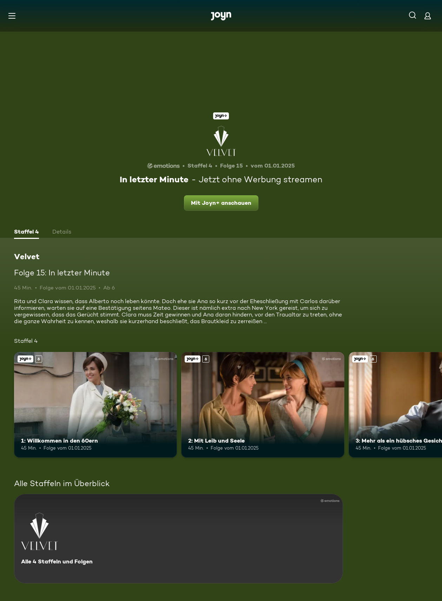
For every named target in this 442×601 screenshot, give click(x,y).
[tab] (26, 232)
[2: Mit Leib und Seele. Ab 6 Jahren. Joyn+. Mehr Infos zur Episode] (262, 405)
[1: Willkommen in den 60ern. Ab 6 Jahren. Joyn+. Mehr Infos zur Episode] (95, 405)
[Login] (428, 15)
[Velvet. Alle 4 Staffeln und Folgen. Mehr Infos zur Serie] (178, 538)
